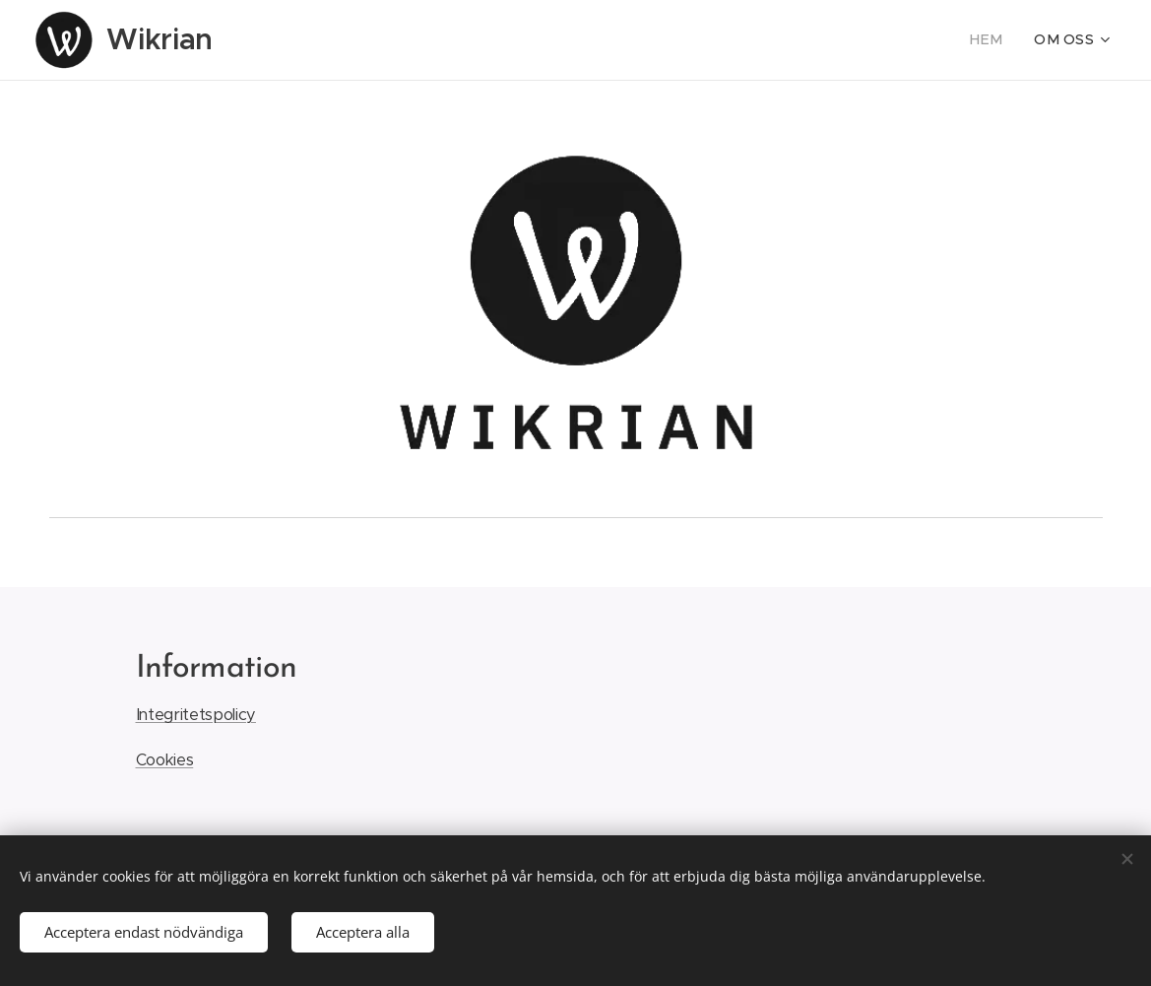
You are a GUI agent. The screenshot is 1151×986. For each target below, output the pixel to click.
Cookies (164, 761)
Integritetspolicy (195, 715)
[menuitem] (997, 40)
